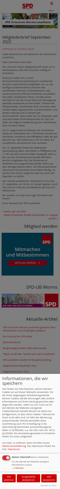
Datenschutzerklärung (14, 445)
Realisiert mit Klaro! (49, 485)
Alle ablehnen (9, 478)
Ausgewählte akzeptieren (28, 478)
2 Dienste (17, 467)
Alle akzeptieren (49, 478)
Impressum (14, 449)
